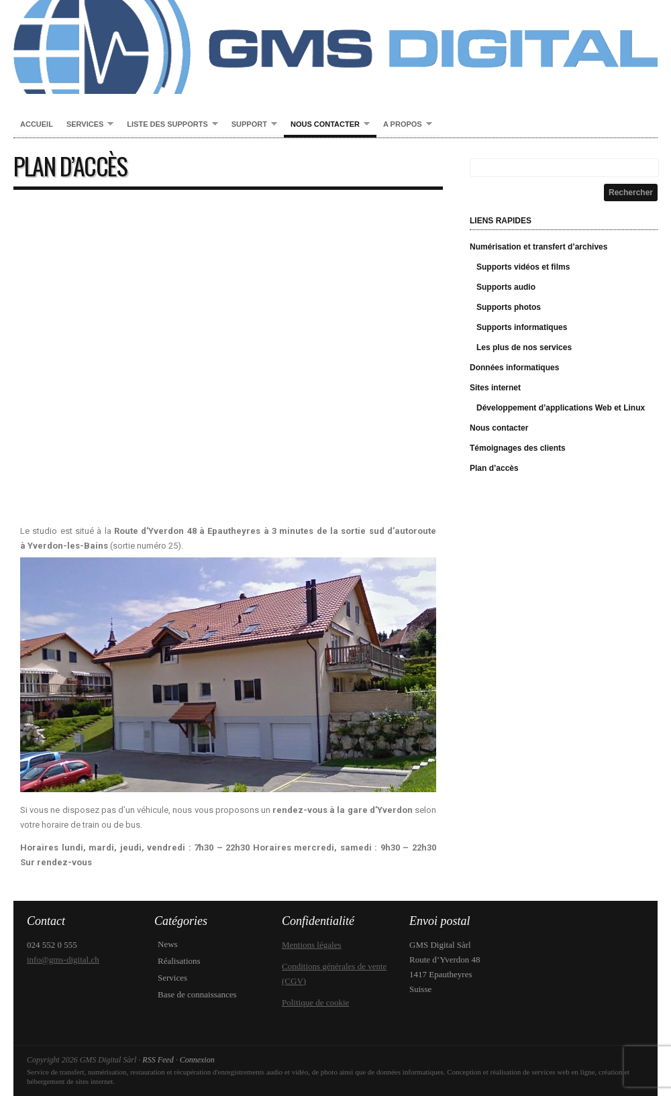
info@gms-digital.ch (63, 959)
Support (251, 124)
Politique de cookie (315, 1002)
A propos (404, 124)
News (168, 944)
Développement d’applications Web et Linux (560, 408)
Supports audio (505, 287)
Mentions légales (311, 945)
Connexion (197, 1059)
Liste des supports (168, 124)
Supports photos (508, 307)
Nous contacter (327, 124)
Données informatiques (514, 367)
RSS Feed (157, 1059)
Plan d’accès (494, 468)
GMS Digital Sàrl (335, 47)
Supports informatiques (521, 327)
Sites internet (495, 387)
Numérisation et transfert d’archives (538, 247)
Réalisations (179, 961)
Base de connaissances (197, 994)
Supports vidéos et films (523, 267)
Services (86, 124)
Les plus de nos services (524, 347)
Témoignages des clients (518, 448)
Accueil (36, 124)
